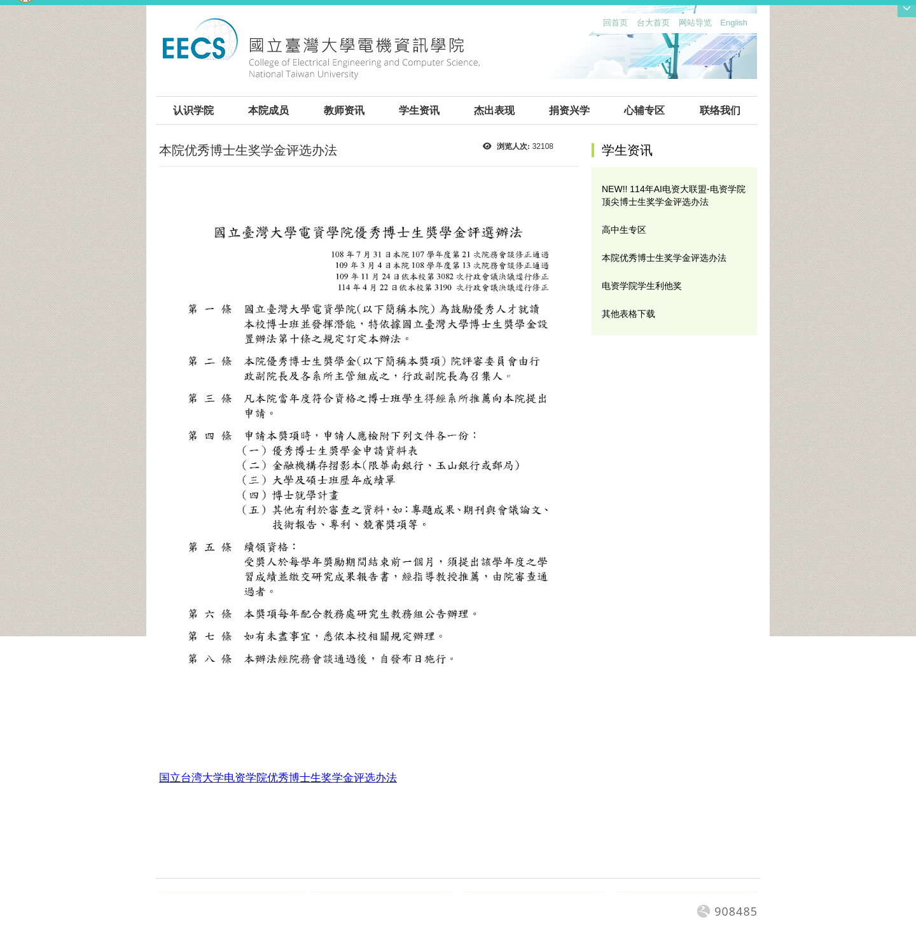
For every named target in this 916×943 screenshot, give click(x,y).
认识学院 (193, 110)
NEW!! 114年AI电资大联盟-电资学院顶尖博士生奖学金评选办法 (674, 195)
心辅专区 (644, 110)
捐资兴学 (569, 110)
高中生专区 (624, 230)
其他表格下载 (628, 314)
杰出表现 (494, 110)
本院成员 (268, 110)
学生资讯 (419, 110)
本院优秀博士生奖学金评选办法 (664, 258)
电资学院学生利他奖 (642, 286)
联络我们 (720, 110)
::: (600, 26)
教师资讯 (344, 110)
